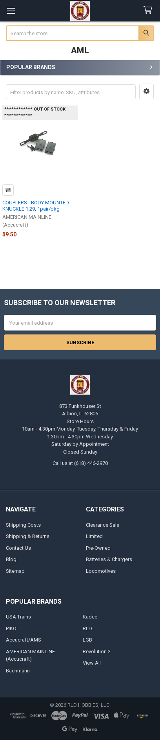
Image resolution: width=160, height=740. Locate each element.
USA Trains (18, 617)
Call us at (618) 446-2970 (80, 463)
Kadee (90, 617)
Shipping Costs (23, 525)
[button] (146, 91)
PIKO (11, 628)
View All (92, 663)
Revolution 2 (97, 651)
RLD (87, 628)
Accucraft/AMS (23, 640)
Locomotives (101, 571)
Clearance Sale (102, 525)
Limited (94, 536)
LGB (87, 640)
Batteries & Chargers (109, 559)
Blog (11, 559)
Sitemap (15, 571)
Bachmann (18, 671)
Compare (8, 190)
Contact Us (18, 548)
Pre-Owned (98, 548)
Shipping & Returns (27, 536)
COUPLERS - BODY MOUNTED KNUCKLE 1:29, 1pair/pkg (35, 206)
